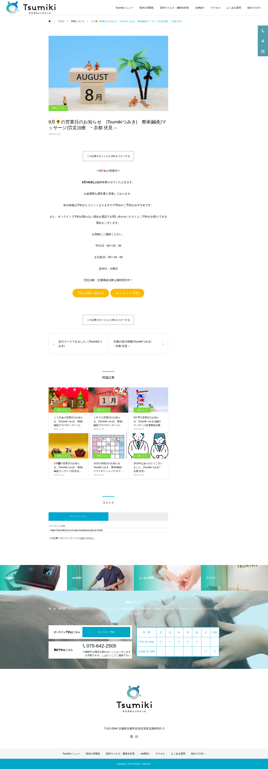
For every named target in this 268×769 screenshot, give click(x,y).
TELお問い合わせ (90, 293)
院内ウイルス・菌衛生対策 (174, 7)
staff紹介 (199, 7)
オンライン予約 (127, 293)
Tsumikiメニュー (124, 7)
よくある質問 (234, 7)
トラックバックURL (57, 526)
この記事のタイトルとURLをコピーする (108, 156)
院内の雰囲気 (146, 7)
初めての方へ (254, 7)
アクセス (215, 7)
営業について (58, 108)
